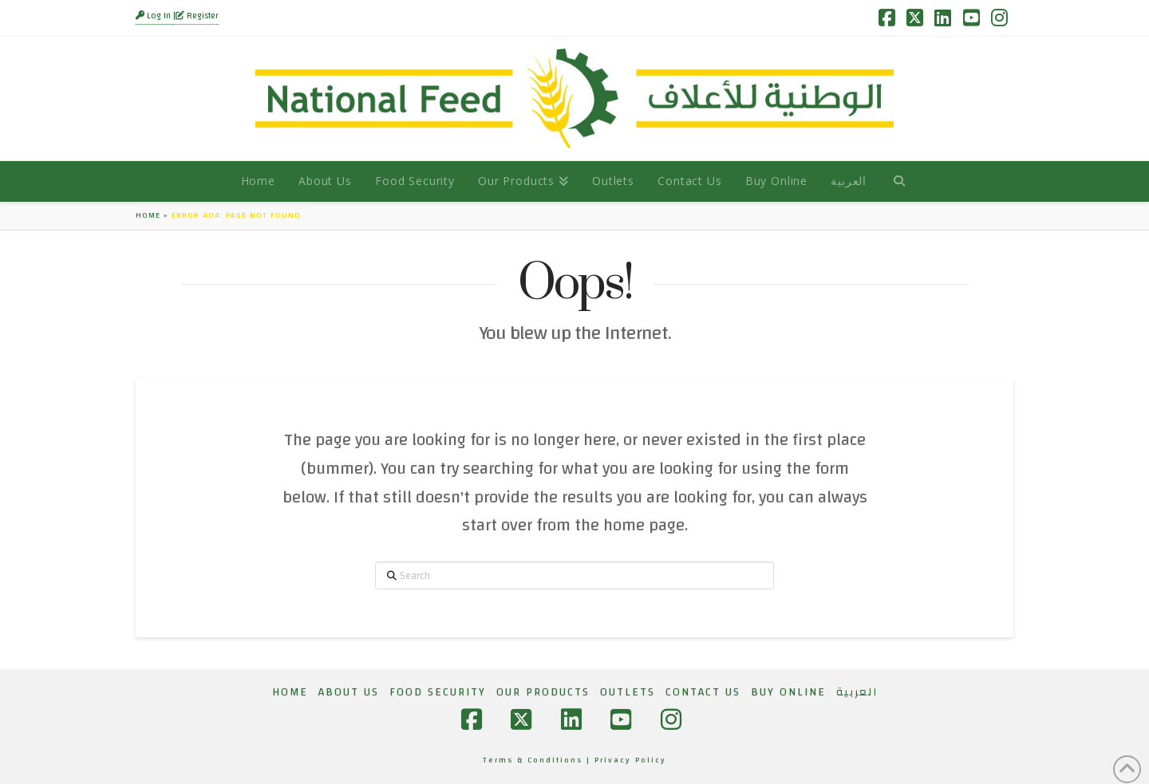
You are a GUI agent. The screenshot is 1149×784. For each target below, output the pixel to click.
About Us (348, 692)
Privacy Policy (630, 760)
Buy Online (788, 692)
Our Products (543, 692)
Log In (154, 16)
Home (148, 215)
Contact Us (702, 692)
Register (197, 16)
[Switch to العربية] (848, 181)
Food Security (437, 692)
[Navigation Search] (899, 181)
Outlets (627, 692)
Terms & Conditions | (538, 760)
